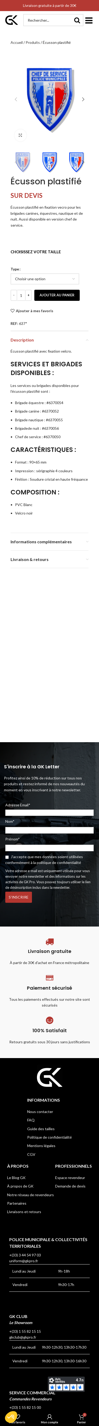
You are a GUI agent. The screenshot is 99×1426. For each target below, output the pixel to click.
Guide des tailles (41, 1128)
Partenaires (16, 1203)
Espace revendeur (70, 1177)
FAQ (31, 1120)
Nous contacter (40, 1111)
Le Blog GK (16, 1177)
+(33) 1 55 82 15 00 (25, 1407)
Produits (33, 42)
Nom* (10, 821)
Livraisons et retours (24, 1211)
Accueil (17, 42)
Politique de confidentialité (49, 1137)
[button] (88, 20)
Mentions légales (41, 1145)
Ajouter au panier (57, 295)
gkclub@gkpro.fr (22, 1337)
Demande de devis (70, 1186)
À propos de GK (20, 1186)
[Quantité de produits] (21, 295)
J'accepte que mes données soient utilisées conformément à (44, 859)
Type (15, 269)
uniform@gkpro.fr (23, 1261)
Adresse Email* (49, 809)
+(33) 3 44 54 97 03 (25, 1255)
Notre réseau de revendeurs (30, 1195)
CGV (31, 1154)
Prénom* (12, 839)
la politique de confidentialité (57, 862)
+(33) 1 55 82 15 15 (25, 1331)
